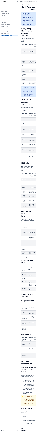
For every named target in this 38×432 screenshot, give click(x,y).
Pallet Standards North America (5, 33)
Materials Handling (4, 13)
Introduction (3, 4)
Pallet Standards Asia (4, 28)
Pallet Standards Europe (5, 30)
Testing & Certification (4, 17)
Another (2, 24)
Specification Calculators (5, 23)
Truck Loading (3, 15)
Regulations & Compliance (5, 21)
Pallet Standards (3, 6)
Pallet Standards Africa (5, 26)
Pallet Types (3, 12)
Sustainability (3, 19)
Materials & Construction (5, 10)
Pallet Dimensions (4, 8)
